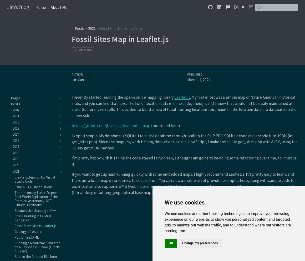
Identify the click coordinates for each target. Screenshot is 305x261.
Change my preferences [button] (200, 243)
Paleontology (83, 50)
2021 (92, 28)
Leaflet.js (182, 97)
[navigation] (34, 98)
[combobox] (276, 7)
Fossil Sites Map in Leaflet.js (121, 28)
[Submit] (259, 7)
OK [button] (171, 243)
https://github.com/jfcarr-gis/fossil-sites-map (111, 125)
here (175, 125)
